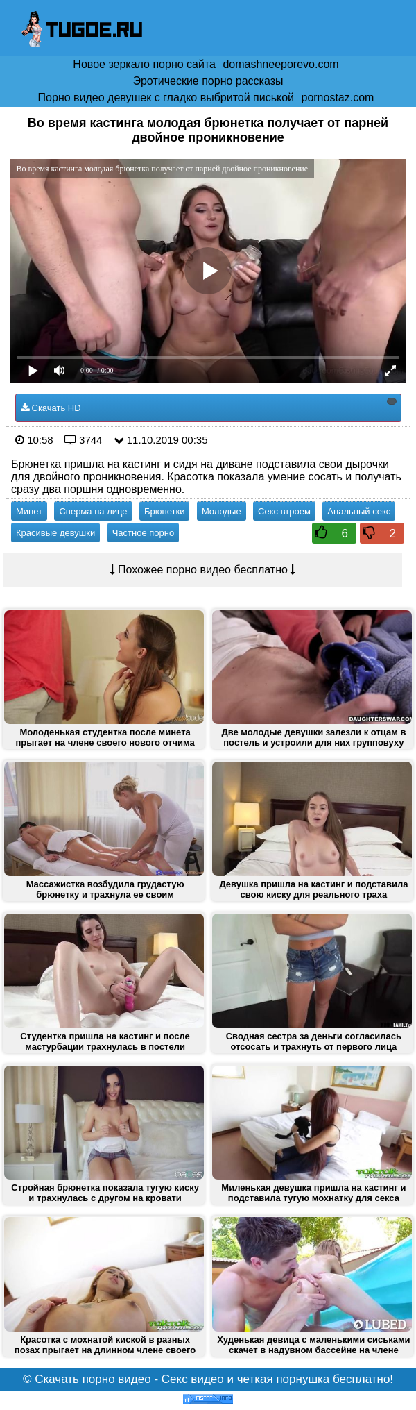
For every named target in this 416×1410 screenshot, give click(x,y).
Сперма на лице (93, 511)
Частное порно (143, 533)
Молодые (221, 511)
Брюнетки (164, 511)
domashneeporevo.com (280, 64)
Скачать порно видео (93, 1379)
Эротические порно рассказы (207, 81)
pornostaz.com (337, 97)
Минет (29, 511)
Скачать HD (209, 405)
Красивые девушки (55, 533)
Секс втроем (284, 511)
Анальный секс (358, 511)
